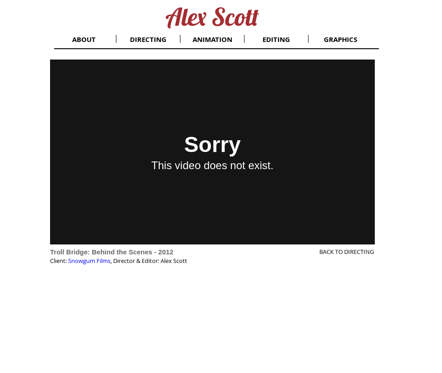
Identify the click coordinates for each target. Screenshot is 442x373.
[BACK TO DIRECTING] (339, 252)
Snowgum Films (89, 261)
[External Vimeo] (212, 152)
